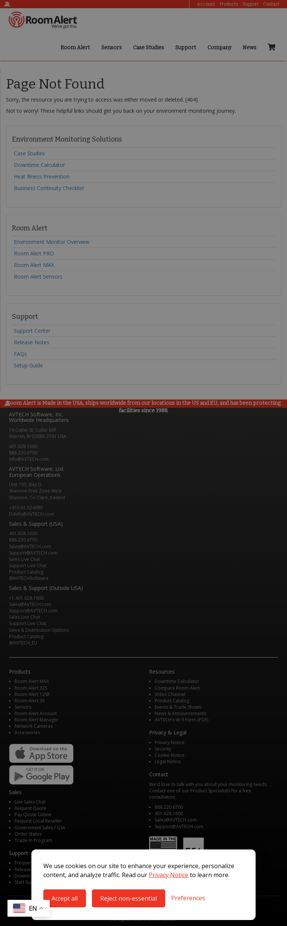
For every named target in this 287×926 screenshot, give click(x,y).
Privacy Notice (168, 875)
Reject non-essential (128, 898)
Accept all (65, 898)
